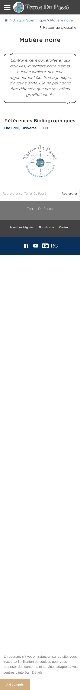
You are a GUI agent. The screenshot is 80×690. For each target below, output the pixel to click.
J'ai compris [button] (15, 684)
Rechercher (69, 193)
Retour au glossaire (59, 27)
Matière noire (61, 20)
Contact (64, 227)
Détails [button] (37, 672)
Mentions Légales (21, 227)
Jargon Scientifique (29, 20)
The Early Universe (20, 128)
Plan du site (46, 227)
